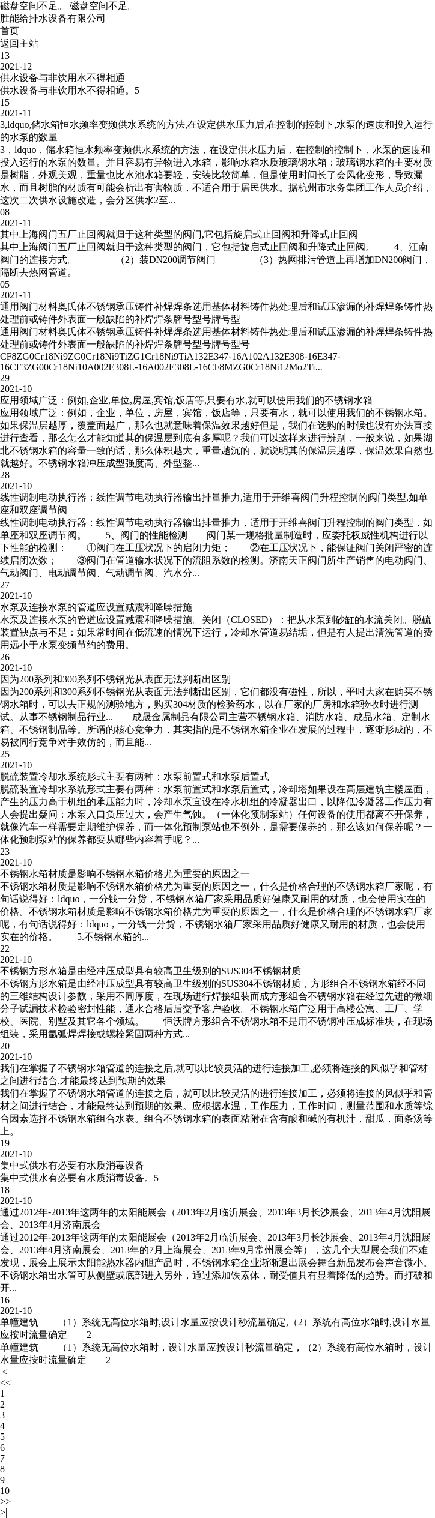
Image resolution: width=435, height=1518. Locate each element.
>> (5, 1501)
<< (5, 1383)
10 (5, 1491)
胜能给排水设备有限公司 (53, 18)
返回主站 (19, 43)
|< (3, 1372)
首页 (9, 31)
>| (3, 1512)
